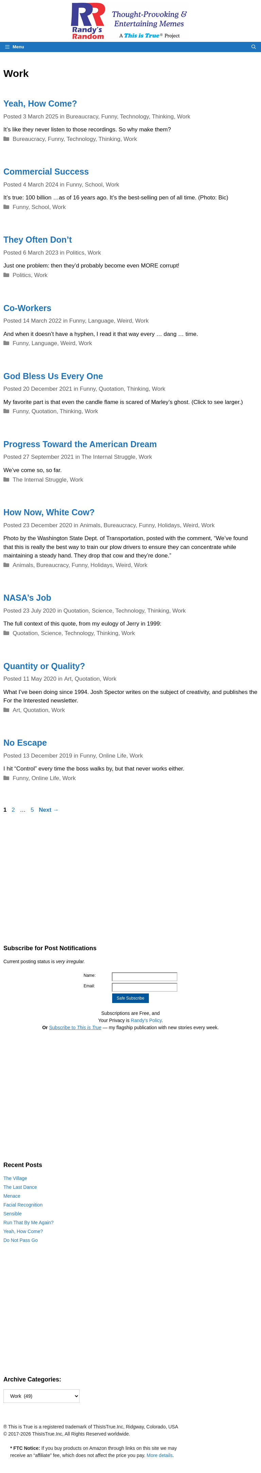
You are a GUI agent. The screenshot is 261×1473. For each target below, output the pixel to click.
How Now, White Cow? (48, 512)
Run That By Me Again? (28, 1222)
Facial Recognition (22, 1205)
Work (183, 116)
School (94, 184)
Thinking (163, 116)
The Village (15, 1178)
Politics (75, 252)
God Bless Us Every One (53, 376)
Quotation (111, 389)
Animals (90, 525)
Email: (89, 986)
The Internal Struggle (109, 457)
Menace (11, 1196)
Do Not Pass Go (20, 1240)
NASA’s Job (27, 597)
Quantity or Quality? (44, 666)
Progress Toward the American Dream (80, 444)
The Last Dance (20, 1187)
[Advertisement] (130, 879)
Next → (49, 810)
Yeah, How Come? (40, 103)
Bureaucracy (82, 116)
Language (101, 321)
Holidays (169, 525)
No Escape (25, 742)
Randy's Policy (146, 1020)
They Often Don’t (37, 239)
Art (68, 679)
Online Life (112, 755)
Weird (124, 321)
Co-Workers (27, 308)
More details (160, 1455)
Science (102, 611)
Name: (89, 975)
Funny (109, 116)
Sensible (12, 1213)
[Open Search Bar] (253, 47)
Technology (134, 116)
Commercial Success (46, 171)
